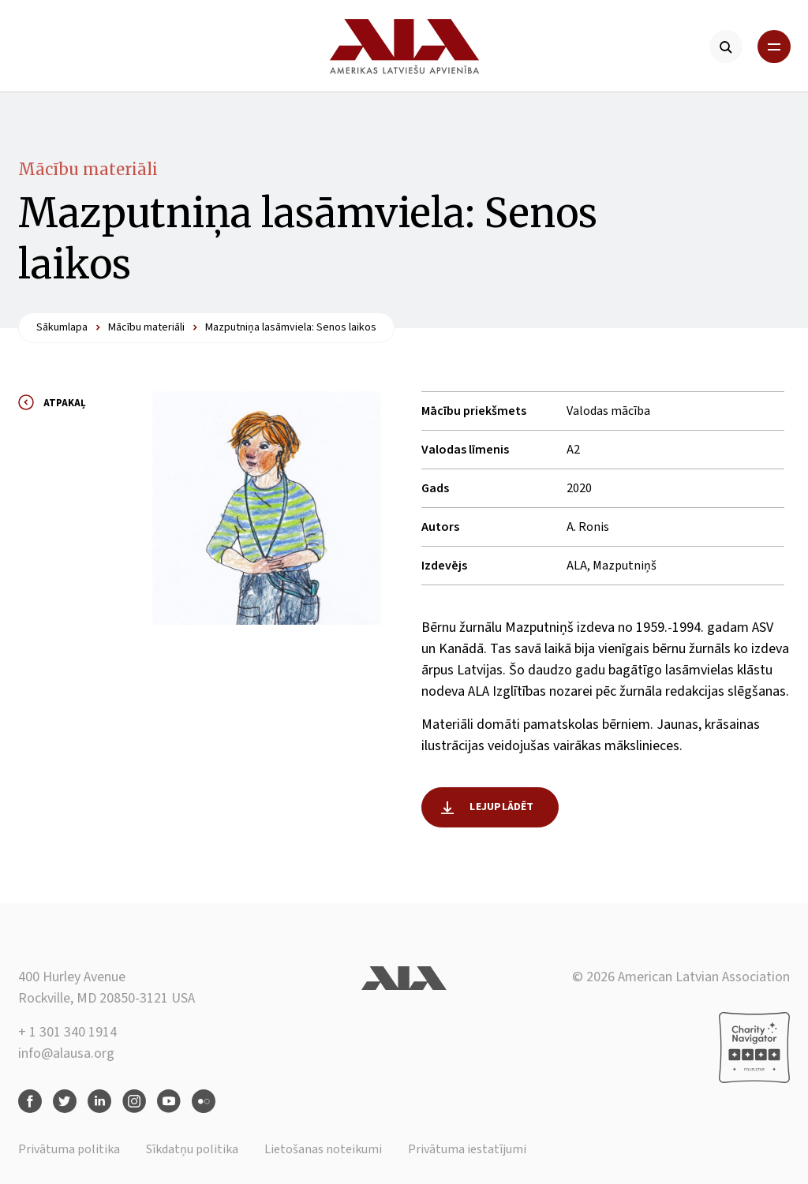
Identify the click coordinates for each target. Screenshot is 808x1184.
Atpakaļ (64, 403)
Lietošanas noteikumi (323, 1149)
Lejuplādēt (501, 807)
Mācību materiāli (88, 169)
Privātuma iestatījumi (467, 1149)
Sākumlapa (62, 327)
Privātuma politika (69, 1149)
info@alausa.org (66, 1053)
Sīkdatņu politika (192, 1149)
